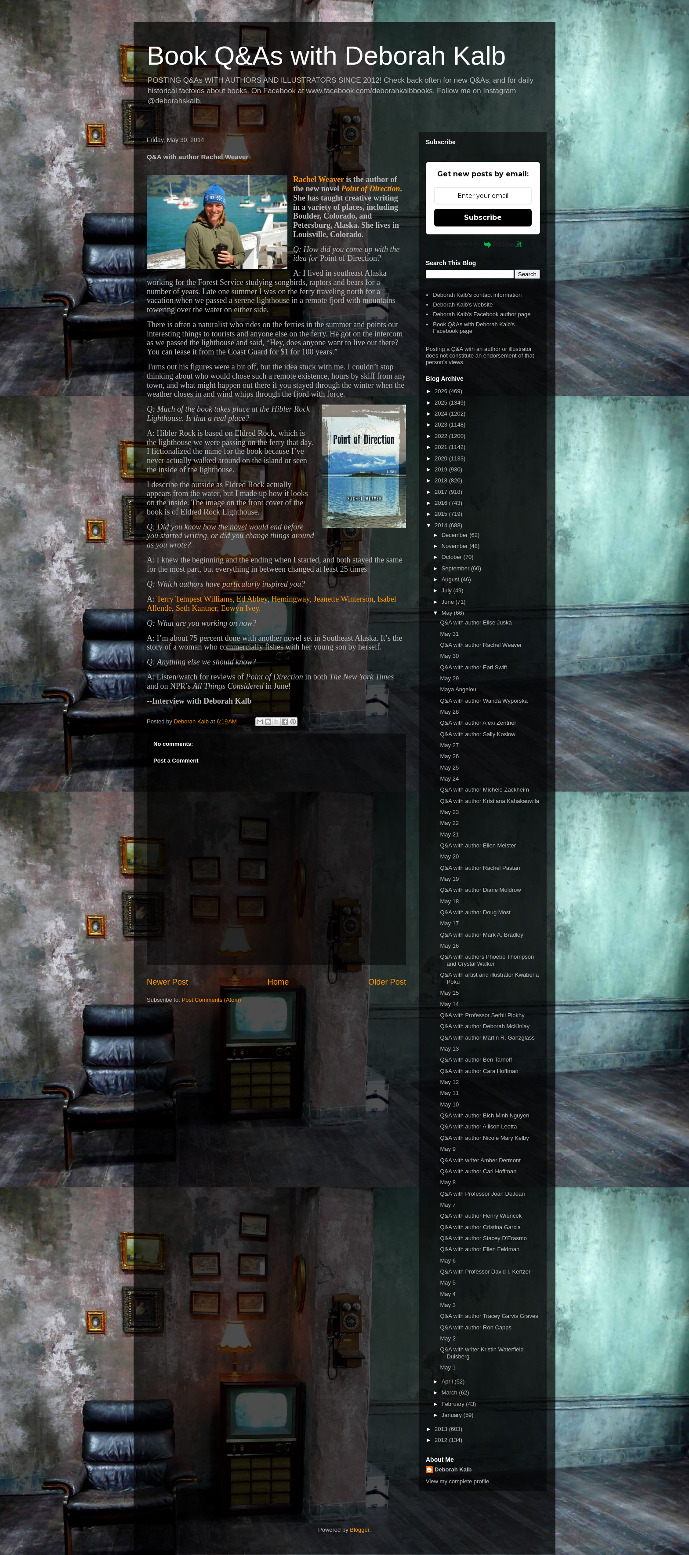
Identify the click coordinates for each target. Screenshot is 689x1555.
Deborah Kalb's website (463, 304)
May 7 (447, 1204)
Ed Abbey (251, 599)
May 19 (449, 879)
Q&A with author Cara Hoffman (479, 1071)
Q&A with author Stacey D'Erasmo (483, 1238)
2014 (442, 525)
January (453, 1415)
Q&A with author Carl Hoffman (478, 1171)
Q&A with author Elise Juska (475, 622)
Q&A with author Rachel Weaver (481, 645)
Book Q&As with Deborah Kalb (326, 55)
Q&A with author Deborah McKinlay (484, 1026)
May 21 (449, 834)
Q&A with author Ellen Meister (478, 845)
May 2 (447, 1338)
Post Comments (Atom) (211, 1000)
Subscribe (483, 217)
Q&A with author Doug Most (475, 912)
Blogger (359, 1529)
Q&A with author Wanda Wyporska (484, 700)
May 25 (449, 767)
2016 (442, 503)
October (453, 557)
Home (278, 982)
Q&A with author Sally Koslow (477, 734)
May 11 (449, 1093)
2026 (442, 391)
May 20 (449, 856)
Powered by (483, 244)
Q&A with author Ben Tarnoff (476, 1059)
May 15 (449, 992)
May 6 (447, 1260)
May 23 (449, 812)
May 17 (449, 923)
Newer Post (167, 982)
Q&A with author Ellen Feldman (479, 1249)
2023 (442, 424)
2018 (442, 480)
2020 (442, 458)
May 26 (449, 756)
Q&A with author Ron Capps (475, 1327)
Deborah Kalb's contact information (477, 295)
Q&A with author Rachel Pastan (480, 868)
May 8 (447, 1182)
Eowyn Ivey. (241, 608)
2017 (442, 492)
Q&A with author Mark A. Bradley (481, 934)
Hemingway (291, 599)
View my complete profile (457, 1481)
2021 (442, 447)
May (448, 613)
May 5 (447, 1282)
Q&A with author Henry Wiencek (481, 1215)
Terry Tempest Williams (194, 599)
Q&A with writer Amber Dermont (480, 1160)
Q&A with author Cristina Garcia (480, 1227)
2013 (442, 1429)
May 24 (449, 778)
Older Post (387, 982)
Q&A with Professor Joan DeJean (482, 1193)
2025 (442, 402)
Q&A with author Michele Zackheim (484, 789)
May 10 (449, 1104)
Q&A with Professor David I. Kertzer (485, 1271)
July (447, 590)
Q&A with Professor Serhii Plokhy (482, 1015)
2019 (442, 469)
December (456, 535)
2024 (442, 413)
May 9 (447, 1149)
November (456, 546)
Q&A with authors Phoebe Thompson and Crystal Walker (487, 960)
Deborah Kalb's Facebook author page (481, 314)
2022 (442, 436)
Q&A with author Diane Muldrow (480, 890)
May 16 (449, 945)
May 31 (449, 634)
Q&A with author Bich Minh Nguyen (484, 1115)
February (454, 1404)
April (448, 1381)
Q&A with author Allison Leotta (478, 1126)
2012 (442, 1440)
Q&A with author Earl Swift (473, 667)
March (450, 1392)
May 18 (449, 901)
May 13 (449, 1048)
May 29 (449, 678)
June (449, 602)
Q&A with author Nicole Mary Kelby (484, 1138)
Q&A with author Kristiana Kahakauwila (489, 801)
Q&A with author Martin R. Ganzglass (487, 1037)
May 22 (449, 823)
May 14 (449, 1004)
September (456, 568)
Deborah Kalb (453, 1469)
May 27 (449, 745)
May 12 (449, 1082)
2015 (442, 514)
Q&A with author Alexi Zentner (478, 722)
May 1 (447, 1367)
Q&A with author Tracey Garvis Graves (489, 1316)
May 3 (447, 1305)
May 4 (447, 1294)
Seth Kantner (196, 608)
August (451, 579)
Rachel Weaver (318, 179)
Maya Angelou (458, 689)
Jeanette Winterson (343, 599)
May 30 (449, 656)
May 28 (449, 711)
